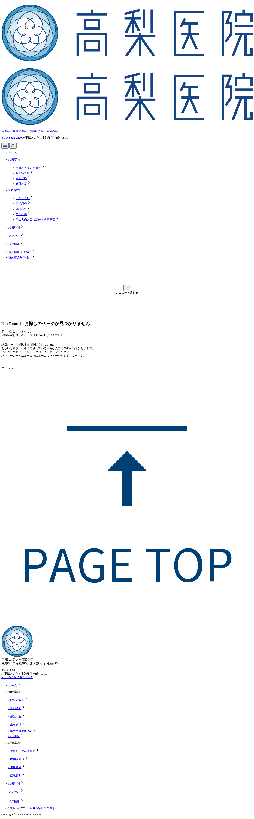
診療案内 (14, 159)
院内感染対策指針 (19, 257)
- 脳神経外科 (16, 759)
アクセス (14, 235)
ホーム (12, 153)
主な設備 (21, 214)
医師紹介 (21, 203)
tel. (11, 137)
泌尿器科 (52, 131)
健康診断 (21, 183)
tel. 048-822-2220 (11, 677)
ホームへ (7, 367)
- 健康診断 (14, 775)
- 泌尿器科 (14, 767)
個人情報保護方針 (19, 252)
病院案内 (14, 190)
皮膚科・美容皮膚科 (14, 131)
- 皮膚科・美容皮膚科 (21, 751)
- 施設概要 (14, 716)
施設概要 (21, 208)
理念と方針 (23, 198)
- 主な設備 (14, 724)
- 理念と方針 (16, 700)
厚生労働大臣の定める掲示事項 (35, 219)
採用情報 (14, 243)
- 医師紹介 (14, 708)
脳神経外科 (37, 131)
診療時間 (14, 227)
